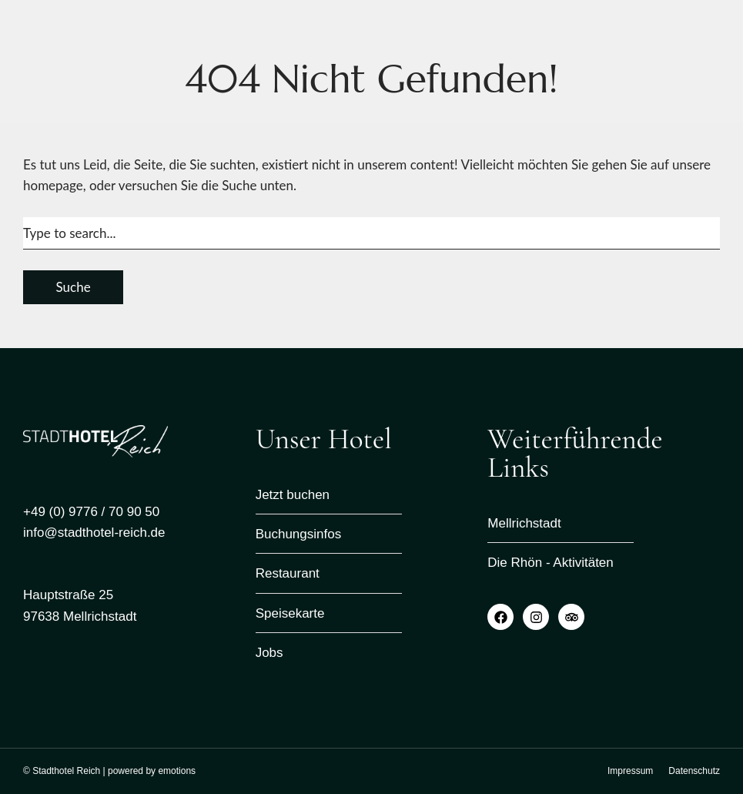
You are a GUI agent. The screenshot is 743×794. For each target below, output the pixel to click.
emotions (177, 771)
